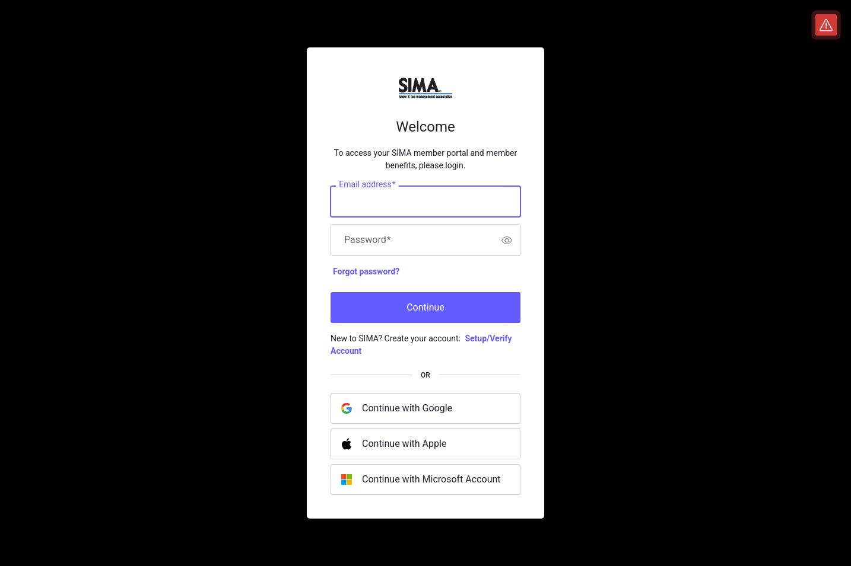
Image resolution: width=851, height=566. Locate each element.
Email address (367, 185)
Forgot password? (366, 271)
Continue (425, 307)
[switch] (507, 240)
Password (367, 240)
